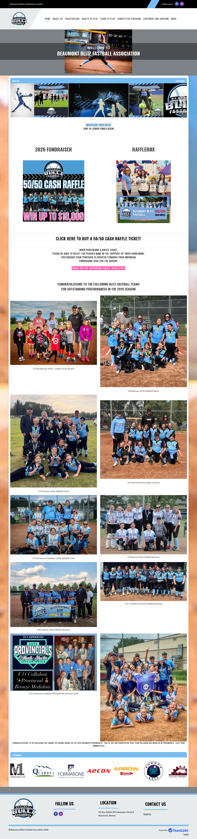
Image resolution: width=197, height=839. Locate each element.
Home (47, 18)
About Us (58, 18)
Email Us (147, 814)
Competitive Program (129, 18)
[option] (22, 100)
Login (186, 834)
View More (180, 80)
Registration (72, 18)
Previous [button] (15, 98)
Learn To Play (107, 18)
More (174, 18)
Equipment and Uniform (156, 18)
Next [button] (182, 98)
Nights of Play (90, 18)
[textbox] (98, 130)
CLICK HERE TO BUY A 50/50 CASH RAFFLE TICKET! (98, 238)
